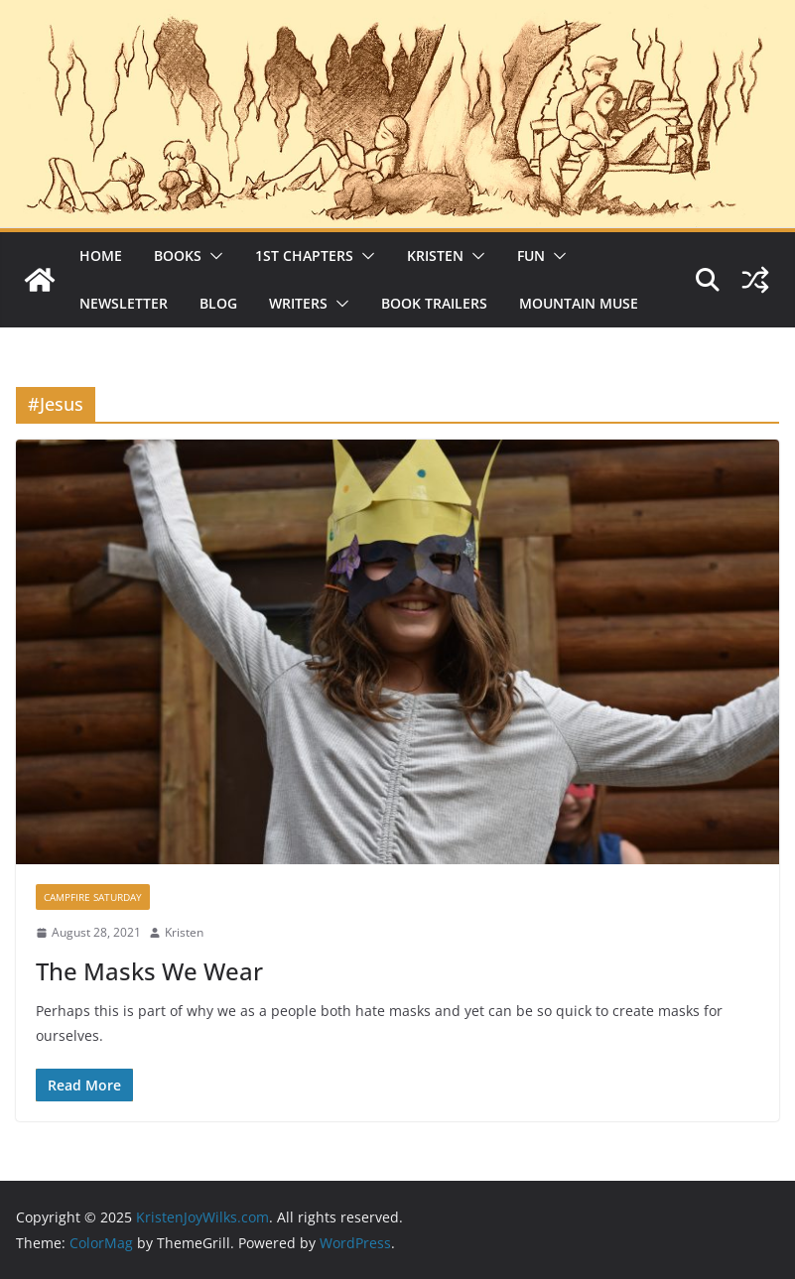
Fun (531, 255)
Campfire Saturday (93, 897)
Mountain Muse (578, 303)
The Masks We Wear (149, 971)
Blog (218, 303)
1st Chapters (304, 255)
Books (177, 255)
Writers (298, 303)
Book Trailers (434, 303)
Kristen (435, 255)
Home (100, 255)
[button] (212, 256)
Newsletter (123, 303)
